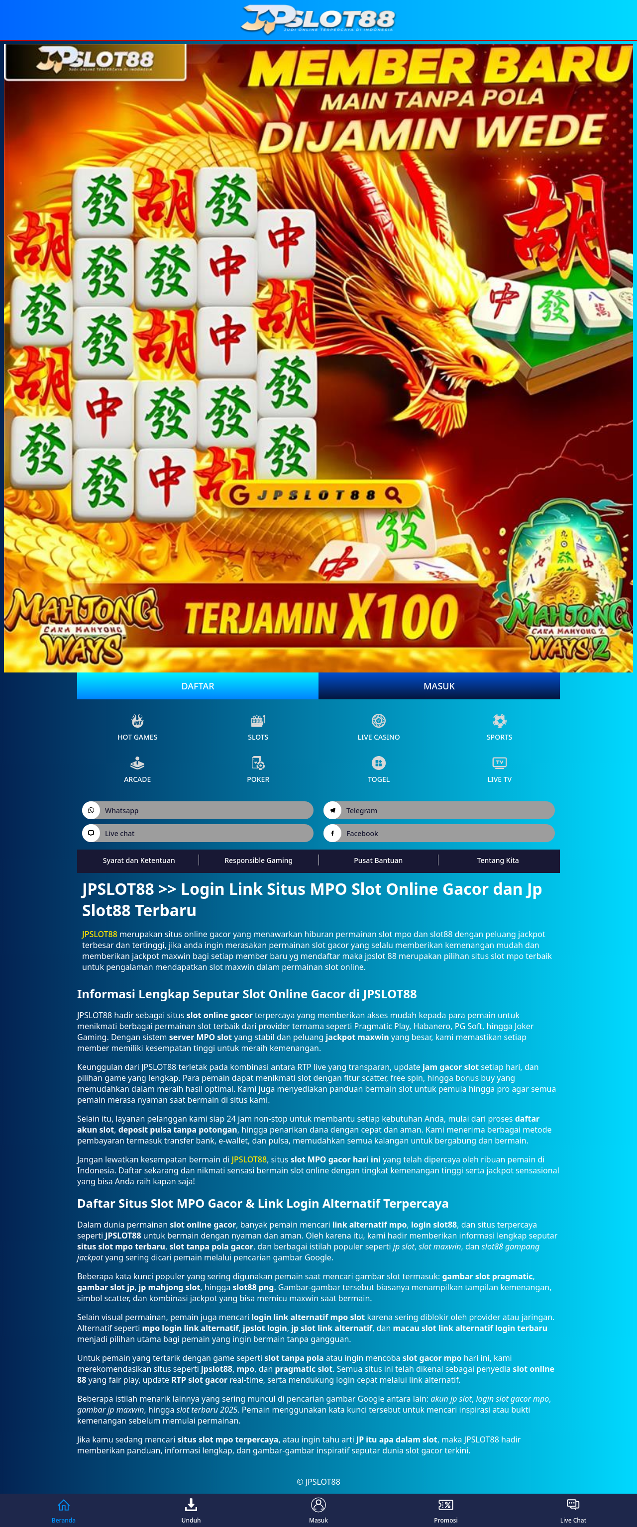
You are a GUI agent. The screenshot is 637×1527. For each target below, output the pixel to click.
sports (500, 727)
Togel (379, 770)
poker (258, 770)
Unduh (191, 1510)
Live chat (108, 833)
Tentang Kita (498, 860)
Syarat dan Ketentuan (139, 860)
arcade (137, 770)
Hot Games (137, 727)
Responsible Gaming (258, 860)
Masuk (439, 686)
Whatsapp (110, 810)
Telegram (350, 810)
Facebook (350, 833)
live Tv (499, 770)
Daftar (197, 686)
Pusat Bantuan (378, 860)
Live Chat (573, 1510)
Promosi (445, 1510)
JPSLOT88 (99, 934)
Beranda (64, 1510)
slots (258, 727)
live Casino (379, 727)
